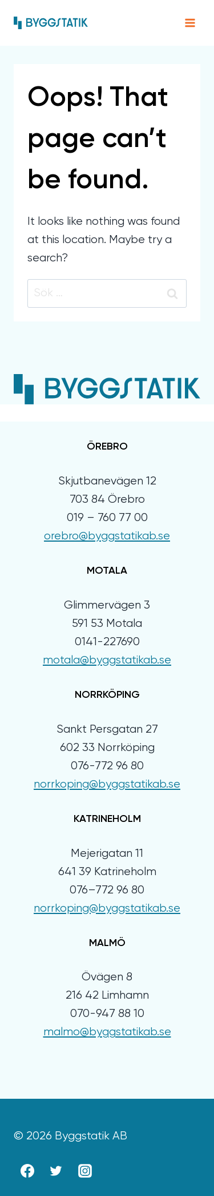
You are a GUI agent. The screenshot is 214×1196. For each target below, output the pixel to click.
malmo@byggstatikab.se (107, 1032)
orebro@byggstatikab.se (107, 536)
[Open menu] (189, 22)
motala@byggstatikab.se (107, 660)
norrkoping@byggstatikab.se (107, 784)
